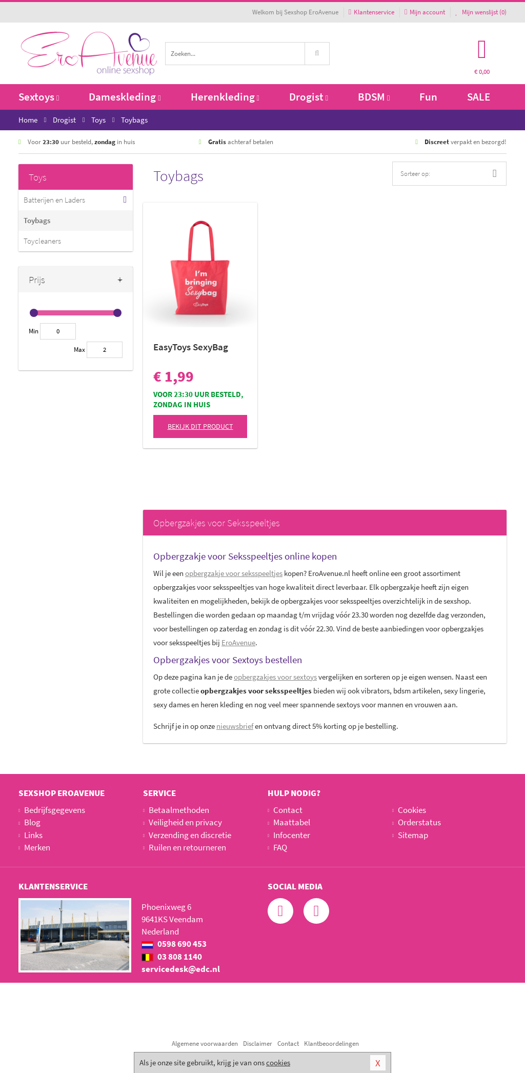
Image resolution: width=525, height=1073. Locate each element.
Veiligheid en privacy (185, 822)
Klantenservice (371, 12)
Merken (37, 847)
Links (33, 835)
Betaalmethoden (179, 810)
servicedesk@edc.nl (181, 969)
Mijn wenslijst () (481, 12)
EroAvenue (238, 642)
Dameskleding (124, 97)
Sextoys (38, 97)
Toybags (37, 220)
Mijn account (425, 12)
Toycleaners (42, 241)
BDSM (374, 97)
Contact (287, 810)
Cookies (412, 810)
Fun (428, 97)
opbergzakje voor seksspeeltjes (233, 573)
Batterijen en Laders (54, 200)
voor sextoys (275, 677)
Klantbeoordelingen (331, 1043)
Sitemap (413, 835)
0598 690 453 (174, 943)
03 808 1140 (172, 956)
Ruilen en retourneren (187, 847)
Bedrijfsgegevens (54, 810)
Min (33, 331)
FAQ (280, 847)
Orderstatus (419, 822)
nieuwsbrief (234, 726)
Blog (32, 822)
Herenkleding (225, 97)
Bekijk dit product (200, 426)
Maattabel (291, 822)
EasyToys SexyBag (190, 347)
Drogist (308, 97)
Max (79, 349)
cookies (278, 1062)
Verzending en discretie (190, 835)
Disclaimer (257, 1043)
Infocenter (291, 835)
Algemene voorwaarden (205, 1043)
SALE (478, 97)
